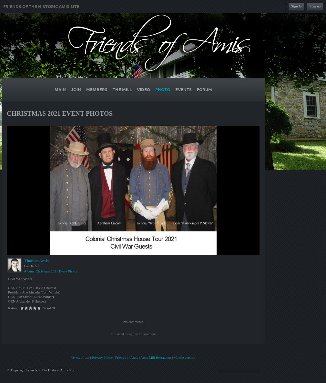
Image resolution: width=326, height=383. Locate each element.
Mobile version (184, 357)
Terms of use (80, 357)
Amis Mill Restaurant (155, 357)
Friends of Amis (126, 357)
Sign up (315, 6)
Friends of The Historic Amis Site (41, 7)
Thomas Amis (36, 260)
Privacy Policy (102, 357)
